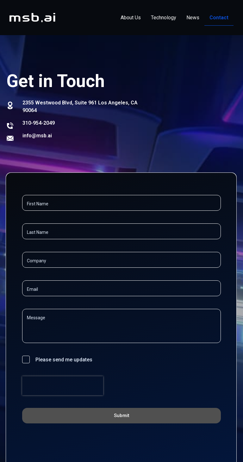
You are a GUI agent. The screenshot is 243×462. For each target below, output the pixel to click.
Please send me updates (63, 360)
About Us (131, 18)
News (192, 18)
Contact (218, 18)
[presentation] (62, 400)
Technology (163, 18)
